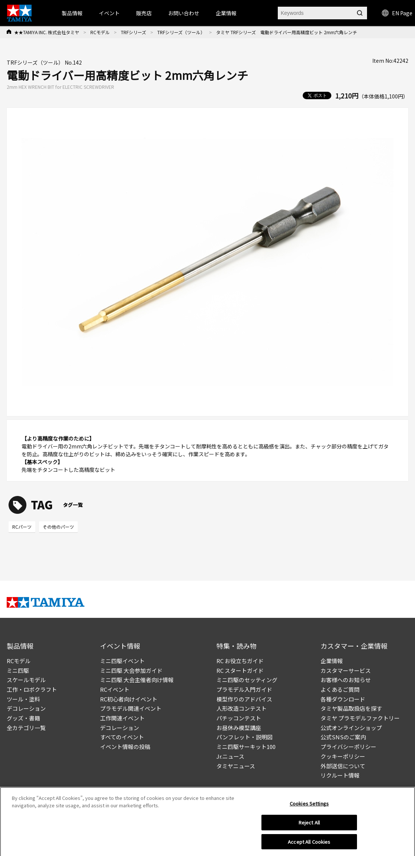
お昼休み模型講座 (238, 728)
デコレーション (26, 708)
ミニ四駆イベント (122, 661)
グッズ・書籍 (23, 718)
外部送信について (343, 766)
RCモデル (100, 32)
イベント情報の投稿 (125, 746)
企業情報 (332, 661)
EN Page (397, 13)
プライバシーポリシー (348, 746)
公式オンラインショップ (351, 728)
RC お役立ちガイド (240, 661)
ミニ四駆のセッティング (246, 680)
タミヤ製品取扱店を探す (351, 708)
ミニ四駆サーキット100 (246, 746)
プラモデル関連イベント (130, 708)
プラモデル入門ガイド (244, 689)
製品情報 (72, 13)
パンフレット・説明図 (244, 737)
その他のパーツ (58, 526)
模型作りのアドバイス (244, 699)
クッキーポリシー (343, 756)
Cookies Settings (309, 805)
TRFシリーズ (133, 32)
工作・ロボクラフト (32, 689)
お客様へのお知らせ (346, 680)
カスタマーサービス (346, 670)
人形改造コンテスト (241, 708)
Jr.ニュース (230, 756)
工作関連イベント (122, 718)
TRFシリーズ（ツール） (181, 32)
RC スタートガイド (240, 670)
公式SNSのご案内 (343, 737)
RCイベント (114, 689)
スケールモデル (26, 680)
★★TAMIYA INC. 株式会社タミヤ (46, 32)
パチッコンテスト (238, 718)
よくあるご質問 (340, 689)
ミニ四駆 (18, 670)
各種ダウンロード (343, 699)
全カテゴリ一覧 (26, 728)
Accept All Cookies (309, 843)
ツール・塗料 (23, 699)
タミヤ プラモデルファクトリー (360, 718)
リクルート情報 (340, 775)
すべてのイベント (122, 737)
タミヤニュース (235, 766)
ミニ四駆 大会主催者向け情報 (137, 680)
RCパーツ (22, 526)
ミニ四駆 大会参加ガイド (131, 670)
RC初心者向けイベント (128, 699)
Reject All (309, 824)
